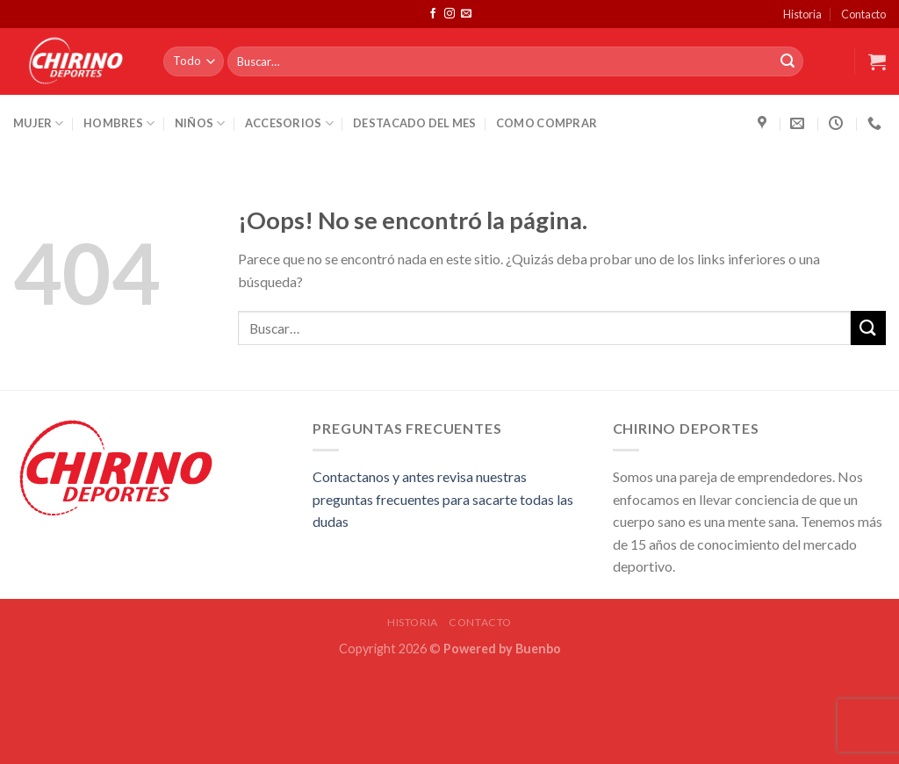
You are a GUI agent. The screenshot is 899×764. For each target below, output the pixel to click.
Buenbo (538, 648)
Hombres (119, 123)
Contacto (863, 14)
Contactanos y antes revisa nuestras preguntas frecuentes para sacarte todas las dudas (443, 499)
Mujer (38, 123)
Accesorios (289, 123)
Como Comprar (546, 123)
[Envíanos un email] (466, 14)
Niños (200, 123)
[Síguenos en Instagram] (449, 14)
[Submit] (787, 61)
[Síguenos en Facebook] (433, 14)
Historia (802, 14)
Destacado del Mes (414, 123)
